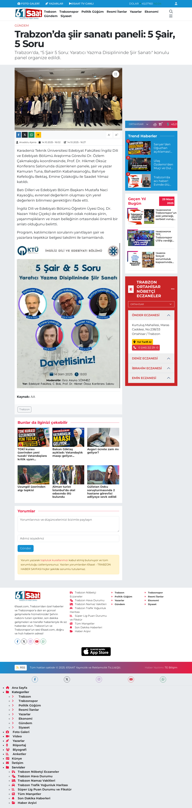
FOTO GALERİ (28, 3)
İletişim (14, 763)
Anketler (16, 754)
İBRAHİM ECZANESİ (147, 368)
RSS (20, 667)
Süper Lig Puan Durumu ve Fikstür (42, 789)
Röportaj (16, 745)
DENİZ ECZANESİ (145, 358)
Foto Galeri (17, 732)
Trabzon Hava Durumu (87, 600)
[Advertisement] (154, 92)
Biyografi (16, 749)
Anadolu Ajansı (28, 142)
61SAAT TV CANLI (81, 3)
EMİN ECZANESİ (144, 378)
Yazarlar (136, 11)
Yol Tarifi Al (142, 342)
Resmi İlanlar (117, 11)
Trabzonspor (69, 11)
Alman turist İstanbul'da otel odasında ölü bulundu (63, 491)
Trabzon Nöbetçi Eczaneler (35, 771)
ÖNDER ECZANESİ (145, 315)
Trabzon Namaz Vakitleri (88, 604)
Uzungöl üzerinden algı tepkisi (31, 488)
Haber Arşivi (80, 631)
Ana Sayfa (16, 687)
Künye (14, 758)
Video (14, 736)
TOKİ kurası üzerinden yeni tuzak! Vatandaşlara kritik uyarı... (32, 454)
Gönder (25, 548)
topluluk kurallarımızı (55, 560)
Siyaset (66, 16)
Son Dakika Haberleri (86, 627)
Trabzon (50, 11)
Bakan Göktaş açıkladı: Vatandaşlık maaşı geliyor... (67, 452)
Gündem (51, 16)
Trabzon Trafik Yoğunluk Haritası (40, 785)
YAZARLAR (54, 3)
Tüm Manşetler (82, 623)
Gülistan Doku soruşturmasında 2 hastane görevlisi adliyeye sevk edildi (101, 491)
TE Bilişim (171, 667)
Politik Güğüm (92, 11)
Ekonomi (151, 11)
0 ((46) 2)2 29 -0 (146, 347)
